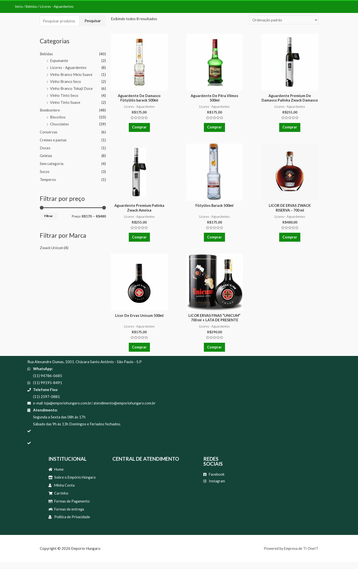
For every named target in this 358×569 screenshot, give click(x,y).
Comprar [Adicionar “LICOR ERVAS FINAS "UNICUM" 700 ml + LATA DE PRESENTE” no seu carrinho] (214, 351)
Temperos (48, 179)
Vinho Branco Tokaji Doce (71, 88)
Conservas (48, 132)
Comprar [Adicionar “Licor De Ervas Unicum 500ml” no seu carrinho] (139, 351)
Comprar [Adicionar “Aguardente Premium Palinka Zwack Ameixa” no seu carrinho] (139, 240)
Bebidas (32, 6)
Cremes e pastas (53, 140)
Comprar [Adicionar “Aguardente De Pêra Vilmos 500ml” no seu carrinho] (214, 128)
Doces (45, 148)
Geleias (46, 155)
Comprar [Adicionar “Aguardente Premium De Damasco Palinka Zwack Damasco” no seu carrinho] (289, 128)
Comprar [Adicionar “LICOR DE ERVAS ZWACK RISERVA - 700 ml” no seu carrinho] (289, 240)
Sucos (44, 171)
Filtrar (48, 216)
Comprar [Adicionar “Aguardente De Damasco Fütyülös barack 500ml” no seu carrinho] (139, 128)
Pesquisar (93, 20)
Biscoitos (58, 117)
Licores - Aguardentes (68, 67)
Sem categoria (51, 163)
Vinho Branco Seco (65, 81)
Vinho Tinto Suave (65, 102)
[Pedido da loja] (283, 20)
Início (19, 6)
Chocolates (59, 124)
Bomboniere (50, 110)
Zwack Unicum (51, 247)
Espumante (59, 60)
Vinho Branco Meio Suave (71, 74)
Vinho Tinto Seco (64, 95)
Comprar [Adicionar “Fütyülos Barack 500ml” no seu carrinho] (214, 240)
